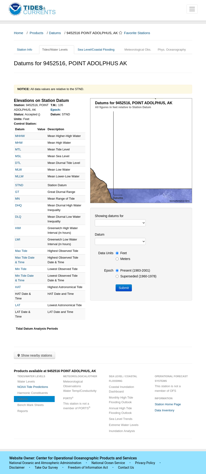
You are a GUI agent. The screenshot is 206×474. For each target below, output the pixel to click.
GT (17, 192)
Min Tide (20, 269)
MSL (18, 156)
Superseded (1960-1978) (136, 276)
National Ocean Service (108, 463)
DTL (18, 163)
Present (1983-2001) (133, 270)
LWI (17, 239)
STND (19, 185)
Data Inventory (164, 410)
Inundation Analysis (122, 431)
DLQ (18, 216)
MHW (19, 142)
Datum (99, 234)
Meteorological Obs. (137, 49)
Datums (55, 33)
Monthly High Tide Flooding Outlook (121, 400)
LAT (17, 305)
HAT (18, 287)
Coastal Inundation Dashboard (121, 389)
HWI (18, 228)
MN (17, 198)
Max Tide (21, 251)
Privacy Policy (145, 463)
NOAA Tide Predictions (32, 387)
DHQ (18, 205)
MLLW (19, 176)
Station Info (26, 49)
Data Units (105, 253)
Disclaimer (17, 467)
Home (18, 33)
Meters (123, 259)
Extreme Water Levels (123, 425)
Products (36, 33)
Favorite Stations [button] (139, 33)
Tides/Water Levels (56, 49)
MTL (18, 149)
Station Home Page (168, 404)
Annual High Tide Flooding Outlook (120, 410)
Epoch (109, 270)
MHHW (20, 136)
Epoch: (56, 109)
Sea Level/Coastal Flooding (98, 49)
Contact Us (126, 467)
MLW (18, 169)
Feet (121, 253)
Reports (22, 411)
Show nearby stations (34, 355)
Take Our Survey (47, 467)
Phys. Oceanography (172, 49)
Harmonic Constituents (32, 393)
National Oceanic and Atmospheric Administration (45, 463)
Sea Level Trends (120, 419)
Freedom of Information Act (88, 467)
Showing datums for (109, 216)
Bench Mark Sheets (30, 405)
